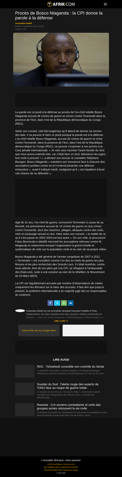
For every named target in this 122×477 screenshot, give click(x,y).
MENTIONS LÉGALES (69, 467)
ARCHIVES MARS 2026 (53, 470)
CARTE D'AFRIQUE (54, 464)
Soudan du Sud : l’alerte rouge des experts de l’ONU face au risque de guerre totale (68, 386)
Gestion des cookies (70, 470)
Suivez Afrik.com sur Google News (39, 330)
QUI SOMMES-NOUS (52, 467)
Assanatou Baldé (23, 23)
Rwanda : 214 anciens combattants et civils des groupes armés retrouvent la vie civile (69, 406)
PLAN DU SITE (69, 464)
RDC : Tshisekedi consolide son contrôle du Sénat (70, 366)
